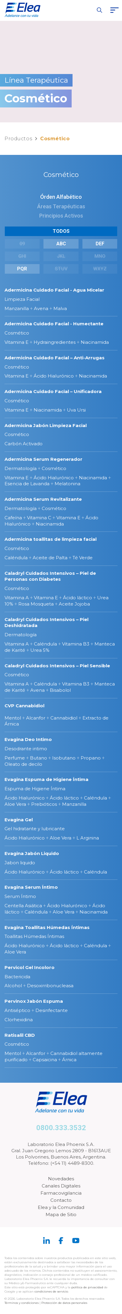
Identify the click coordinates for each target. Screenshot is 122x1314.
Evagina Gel (18, 819)
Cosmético (16, 333)
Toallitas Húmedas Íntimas (34, 936)
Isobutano (64, 758)
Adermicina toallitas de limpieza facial (50, 539)
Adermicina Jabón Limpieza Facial (45, 425)
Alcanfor (35, 718)
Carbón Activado (23, 443)
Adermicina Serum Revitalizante (43, 499)
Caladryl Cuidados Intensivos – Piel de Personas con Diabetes (50, 576)
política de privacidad (87, 1287)
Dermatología (20, 468)
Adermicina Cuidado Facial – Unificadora (53, 391)
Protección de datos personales (64, 1303)
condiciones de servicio (51, 1291)
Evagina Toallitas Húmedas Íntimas (47, 927)
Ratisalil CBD (19, 1035)
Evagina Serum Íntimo (31, 887)
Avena (41, 308)
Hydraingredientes (55, 342)
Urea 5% (39, 650)
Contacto (61, 1200)
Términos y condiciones (21, 1303)
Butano (38, 758)
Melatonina (67, 483)
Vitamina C (39, 517)
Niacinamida (95, 342)
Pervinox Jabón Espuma (33, 1001)
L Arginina (87, 838)
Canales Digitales (61, 1186)
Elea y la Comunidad (61, 1207)
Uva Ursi (76, 410)
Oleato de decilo (23, 764)
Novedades (61, 1178)
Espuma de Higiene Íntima (34, 788)
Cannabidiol (63, 718)
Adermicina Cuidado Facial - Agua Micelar (54, 290)
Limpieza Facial (22, 299)
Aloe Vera (15, 804)
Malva (60, 308)
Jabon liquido (19, 862)
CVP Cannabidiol (24, 705)
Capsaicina (45, 1059)
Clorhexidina (18, 1019)
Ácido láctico (77, 597)
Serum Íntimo (20, 896)
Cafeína (13, 517)
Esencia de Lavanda (26, 483)
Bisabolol (60, 690)
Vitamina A (16, 597)
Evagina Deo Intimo (28, 739)
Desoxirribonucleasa (50, 985)
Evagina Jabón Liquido (31, 853)
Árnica (69, 1059)
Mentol (12, 718)
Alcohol (13, 985)
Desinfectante (51, 1010)
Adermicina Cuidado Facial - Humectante (53, 323)
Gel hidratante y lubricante (34, 828)
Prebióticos (44, 804)
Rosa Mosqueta (36, 604)
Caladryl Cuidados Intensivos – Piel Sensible (57, 665)
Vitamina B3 (75, 644)
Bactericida (17, 976)
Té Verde (83, 557)
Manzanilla (16, 308)
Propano (91, 758)
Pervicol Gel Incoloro (29, 967)
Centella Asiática (23, 905)
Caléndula (16, 557)
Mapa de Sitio (61, 1214)
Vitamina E (16, 342)
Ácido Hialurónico (54, 376)
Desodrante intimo (25, 748)
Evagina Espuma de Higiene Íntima (46, 779)
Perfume (14, 758)
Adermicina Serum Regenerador (43, 459)
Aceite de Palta (50, 557)
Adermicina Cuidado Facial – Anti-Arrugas (54, 358)
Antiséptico (17, 1010)
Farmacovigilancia (61, 1193)
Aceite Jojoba (74, 604)
